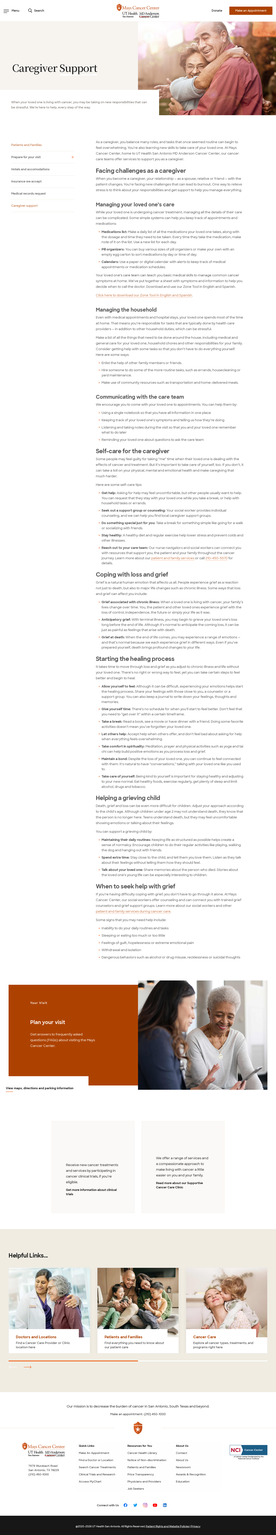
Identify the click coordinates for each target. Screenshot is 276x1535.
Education (183, 1479)
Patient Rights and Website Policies (167, 1524)
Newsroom (183, 1465)
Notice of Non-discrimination (146, 1458)
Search (36, 11)
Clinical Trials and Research (97, 1472)
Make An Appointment (94, 1451)
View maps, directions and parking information (39, 1088)
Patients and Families (141, 1465)
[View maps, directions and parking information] (202, 1035)
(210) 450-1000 (38, 1472)
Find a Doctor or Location (96, 1458)
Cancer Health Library (142, 1451)
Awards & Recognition (191, 1472)
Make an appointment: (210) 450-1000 (138, 1412)
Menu (11, 11)
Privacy (195, 1524)
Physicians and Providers (144, 1479)
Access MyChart (90, 1479)
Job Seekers (135, 1486)
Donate (217, 11)
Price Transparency (140, 1472)
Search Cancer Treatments (97, 1465)
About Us (182, 1458)
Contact (181, 1451)
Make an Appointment (251, 11)
